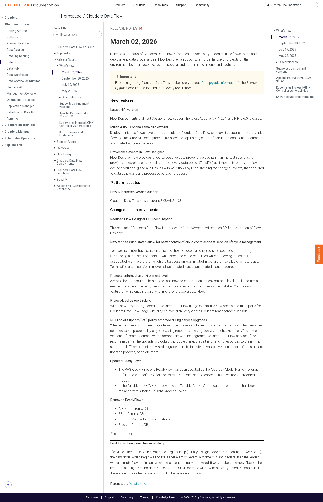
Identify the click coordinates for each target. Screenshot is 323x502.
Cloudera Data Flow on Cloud (75, 47)
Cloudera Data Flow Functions (69, 171)
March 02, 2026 (72, 72)
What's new (66, 65)
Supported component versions (74, 105)
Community (202, 5)
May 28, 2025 (70, 91)
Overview (63, 148)
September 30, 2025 (75, 78)
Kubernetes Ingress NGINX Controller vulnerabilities (76, 124)
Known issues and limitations (71, 133)
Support (181, 5)
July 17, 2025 (70, 84)
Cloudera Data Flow (104, 16)
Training (144, 497)
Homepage (71, 16)
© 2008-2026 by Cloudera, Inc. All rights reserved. (209, 497)
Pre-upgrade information (219, 83)
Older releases (71, 97)
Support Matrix (66, 141)
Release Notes (66, 59)
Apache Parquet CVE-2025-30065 (73, 114)
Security (62, 179)
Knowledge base (165, 497)
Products (119, 5)
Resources (161, 5)
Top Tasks (63, 53)
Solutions (139, 5)
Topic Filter (60, 28)
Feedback (319, 254)
